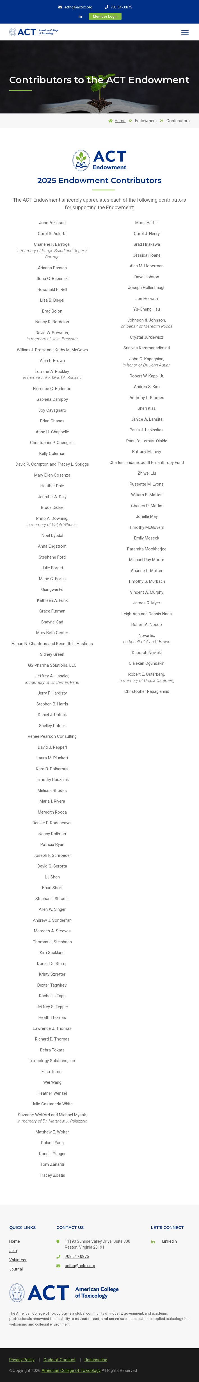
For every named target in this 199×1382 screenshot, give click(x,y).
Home (115, 121)
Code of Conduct (60, 1359)
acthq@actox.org (75, 7)
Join (13, 1250)
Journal (16, 1269)
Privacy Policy (22, 1359)
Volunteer (18, 1260)
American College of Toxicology (71, 1370)
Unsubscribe (95, 1359)
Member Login (105, 16)
